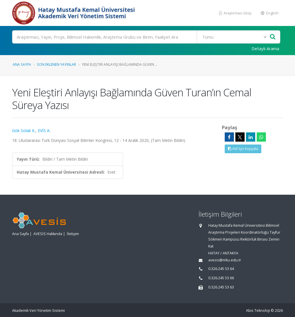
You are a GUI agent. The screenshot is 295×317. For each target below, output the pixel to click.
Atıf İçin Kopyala (243, 148)
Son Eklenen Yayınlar (56, 64)
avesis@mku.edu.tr (224, 260)
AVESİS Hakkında (47, 233)
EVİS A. (44, 130)
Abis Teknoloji (258, 310)
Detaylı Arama (265, 48)
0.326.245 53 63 (221, 287)
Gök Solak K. (23, 130)
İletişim (73, 233)
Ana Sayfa (22, 64)
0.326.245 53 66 (221, 277)
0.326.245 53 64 (221, 268)
